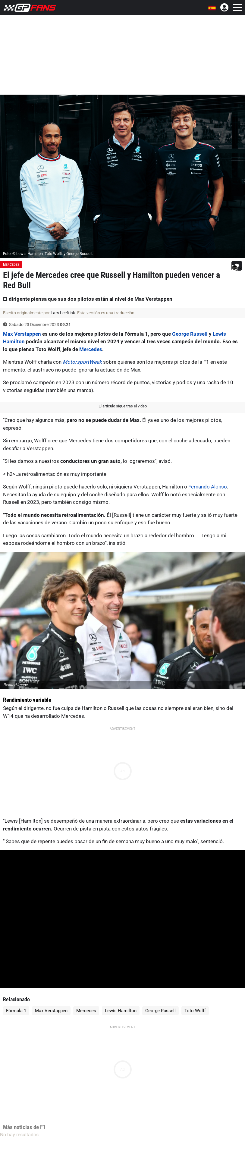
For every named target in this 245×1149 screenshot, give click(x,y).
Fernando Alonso (207, 487)
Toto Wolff (195, 1010)
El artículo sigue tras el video (123, 406)
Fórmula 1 (16, 1010)
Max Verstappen (22, 334)
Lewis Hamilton (121, 1010)
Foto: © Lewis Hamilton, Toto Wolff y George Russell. (48, 253)
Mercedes (11, 264)
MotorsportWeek (82, 362)
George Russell (190, 334)
